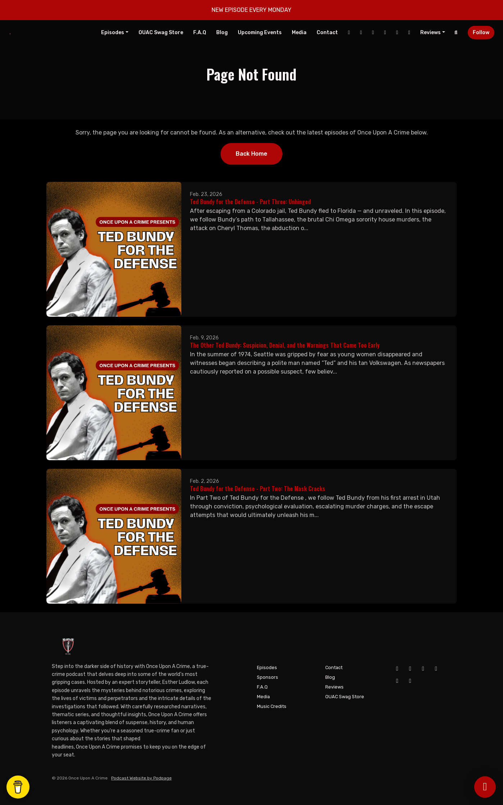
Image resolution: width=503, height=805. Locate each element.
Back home (251, 153)
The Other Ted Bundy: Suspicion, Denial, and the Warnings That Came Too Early (285, 345)
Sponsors (267, 677)
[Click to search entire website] (456, 32)
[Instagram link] (373, 32)
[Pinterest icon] (410, 681)
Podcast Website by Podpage (141, 778)
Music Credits (271, 706)
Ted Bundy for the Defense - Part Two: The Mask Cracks (257, 488)
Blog (222, 32)
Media (299, 32)
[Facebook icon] (397, 669)
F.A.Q (199, 32)
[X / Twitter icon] (436, 669)
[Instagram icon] (423, 669)
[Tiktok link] (397, 32)
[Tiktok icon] (397, 681)
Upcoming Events (260, 32)
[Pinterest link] (409, 32)
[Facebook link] (349, 32)
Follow (481, 32)
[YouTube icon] (410, 669)
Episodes (112, 32)
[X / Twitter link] (385, 32)
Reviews (430, 32)
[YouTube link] (361, 32)
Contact (327, 32)
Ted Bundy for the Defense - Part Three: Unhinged (250, 201)
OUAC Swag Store (161, 32)
